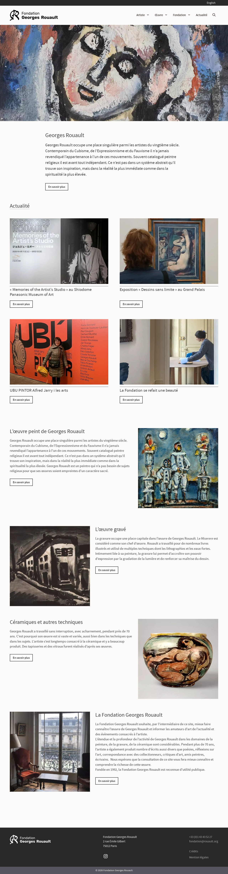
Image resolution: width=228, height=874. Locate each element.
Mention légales (199, 857)
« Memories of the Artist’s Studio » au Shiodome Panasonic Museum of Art (51, 292)
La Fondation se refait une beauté (149, 390)
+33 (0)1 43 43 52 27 (200, 837)
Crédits (193, 851)
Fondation (183, 15)
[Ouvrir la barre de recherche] (214, 15)
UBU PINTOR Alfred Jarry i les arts (39, 390)
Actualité (201, 15)
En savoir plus (56, 186)
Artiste (144, 15)
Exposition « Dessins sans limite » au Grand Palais (162, 289)
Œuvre (162, 15)
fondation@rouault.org (203, 841)
